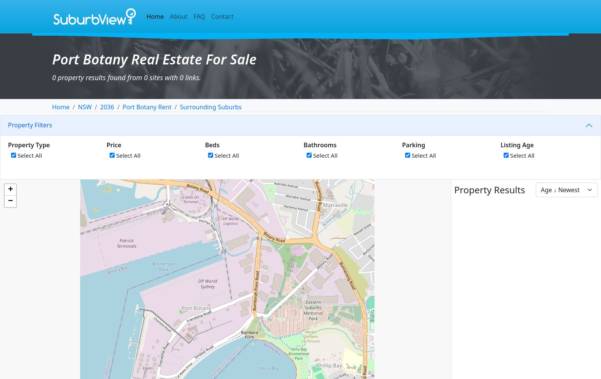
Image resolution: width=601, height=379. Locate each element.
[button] (10, 190)
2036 (107, 107)
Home (155, 16)
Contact (222, 16)
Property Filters (30, 125)
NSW (85, 107)
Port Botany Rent (147, 107)
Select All (26, 155)
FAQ (199, 16)
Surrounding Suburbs (210, 107)
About (178, 16)
